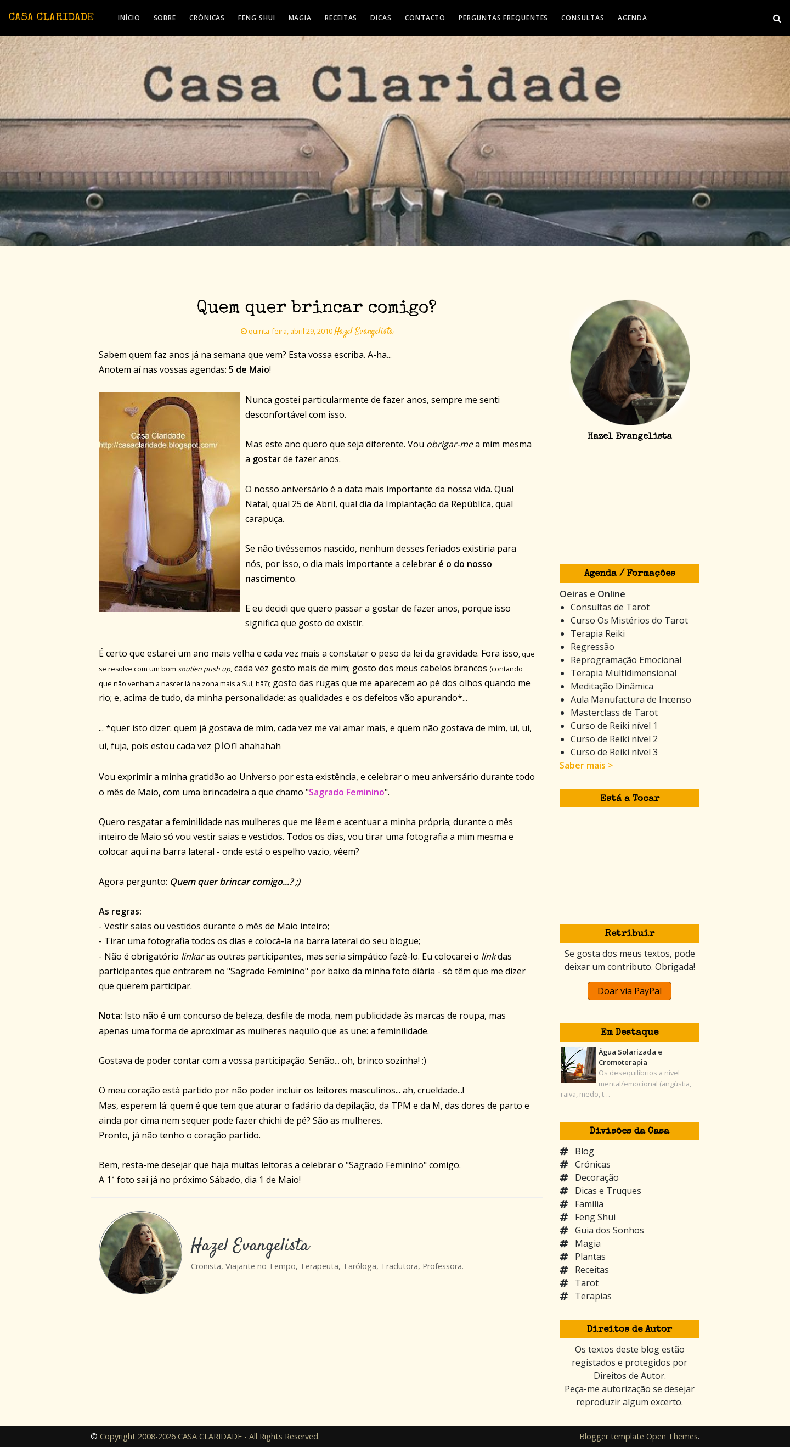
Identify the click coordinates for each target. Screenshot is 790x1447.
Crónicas (593, 1164)
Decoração (597, 1177)
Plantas (590, 1256)
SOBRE (165, 18)
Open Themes (672, 1436)
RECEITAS (341, 18)
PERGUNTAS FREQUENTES (503, 18)
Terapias (593, 1296)
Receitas (592, 1270)
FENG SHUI (256, 18)
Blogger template (611, 1436)
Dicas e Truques (608, 1191)
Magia (588, 1243)
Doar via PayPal (629, 991)
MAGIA (300, 18)
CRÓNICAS (207, 18)
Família (589, 1204)
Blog (584, 1151)
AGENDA (632, 18)
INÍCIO (129, 18)
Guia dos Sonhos (609, 1230)
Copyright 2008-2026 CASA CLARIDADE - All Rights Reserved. (210, 1436)
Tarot (587, 1283)
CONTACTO (425, 18)
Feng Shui (595, 1217)
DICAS (381, 18)
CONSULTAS (582, 18)
